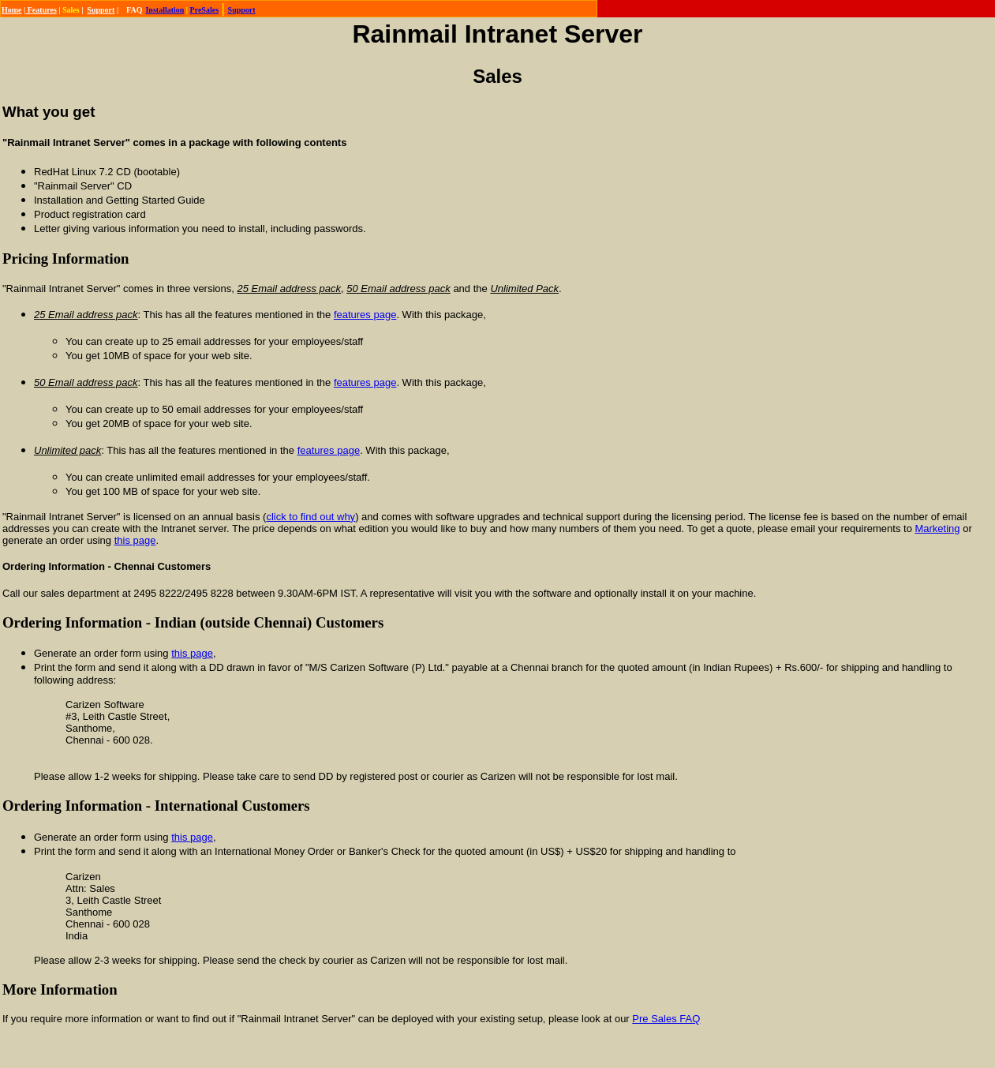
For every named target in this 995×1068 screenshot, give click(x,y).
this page (135, 540)
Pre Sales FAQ (666, 1019)
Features (41, 10)
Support (100, 10)
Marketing (937, 528)
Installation (164, 10)
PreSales (204, 10)
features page (365, 314)
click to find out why (310, 517)
